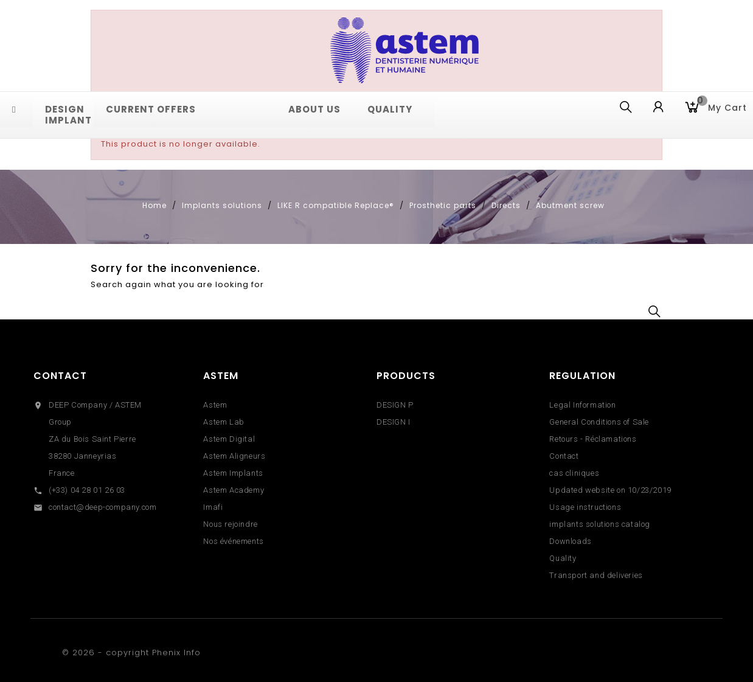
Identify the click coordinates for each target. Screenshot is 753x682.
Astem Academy (233, 490)
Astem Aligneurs (234, 456)
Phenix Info (176, 652)
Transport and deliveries (595, 575)
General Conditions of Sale (599, 421)
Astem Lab (223, 421)
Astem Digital (229, 439)
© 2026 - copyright (107, 652)
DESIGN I (393, 421)
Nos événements (233, 541)
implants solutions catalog (599, 524)
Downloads (570, 541)
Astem (215, 404)
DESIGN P (395, 404)
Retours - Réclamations (592, 439)
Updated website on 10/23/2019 (610, 490)
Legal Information (582, 404)
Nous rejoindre (230, 524)
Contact (60, 376)
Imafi (213, 507)
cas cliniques (574, 473)
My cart (722, 106)
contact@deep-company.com (102, 507)
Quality (562, 558)
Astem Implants (233, 473)
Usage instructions (585, 507)
